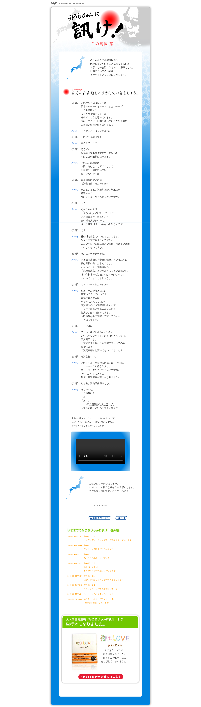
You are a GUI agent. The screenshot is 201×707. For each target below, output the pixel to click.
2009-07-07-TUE (74, 536)
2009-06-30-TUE (74, 594)
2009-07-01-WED (74, 585)
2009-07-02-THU (74, 576)
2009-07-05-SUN (74, 554)
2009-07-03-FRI (74, 563)
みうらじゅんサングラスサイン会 (99, 594)
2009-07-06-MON (74, 545)
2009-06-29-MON (74, 599)
